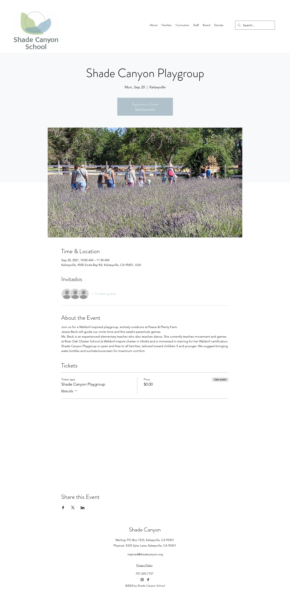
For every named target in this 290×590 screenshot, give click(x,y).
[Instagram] (142, 580)
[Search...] (254, 25)
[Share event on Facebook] (63, 507)
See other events (145, 109)
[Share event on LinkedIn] (82, 507)
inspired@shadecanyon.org (145, 554)
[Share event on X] (73, 507)
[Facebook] (148, 580)
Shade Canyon (145, 530)
